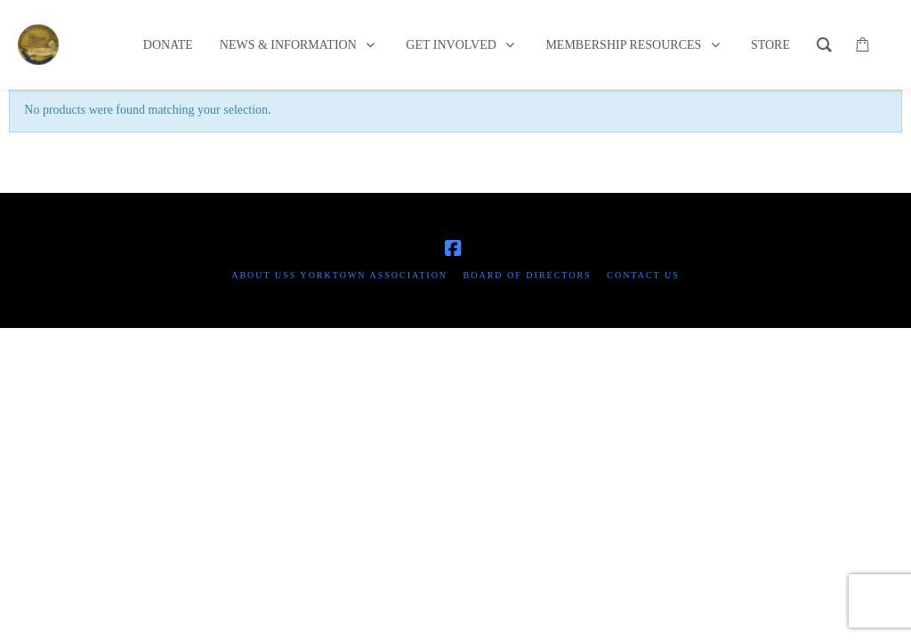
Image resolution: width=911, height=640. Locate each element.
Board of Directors (528, 275)
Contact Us (643, 275)
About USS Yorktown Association (339, 275)
